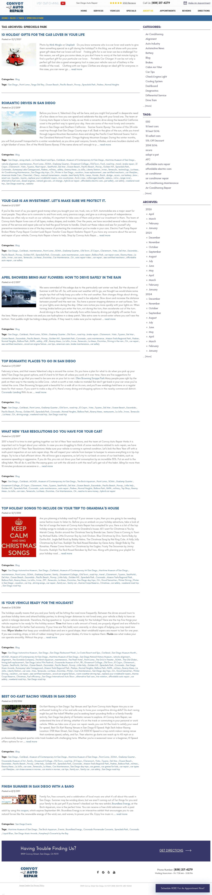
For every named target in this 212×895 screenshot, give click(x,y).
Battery (149, 53)
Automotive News (155, 48)
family (55, 574)
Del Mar (61, 167)
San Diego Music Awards (25, 833)
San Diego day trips (40, 172)
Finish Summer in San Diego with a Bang (38, 786)
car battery (126, 175)
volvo (116, 178)
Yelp (108, 873)
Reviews (186, 10)
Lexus (88, 175)
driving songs (22, 414)
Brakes (149, 62)
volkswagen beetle (95, 178)
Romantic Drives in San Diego (28, 103)
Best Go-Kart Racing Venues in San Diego (39, 696)
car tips (51, 344)
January (153, 228)
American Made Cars (11, 175)
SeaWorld (52, 167)
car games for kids (109, 766)
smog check (24, 160)
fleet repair (40, 167)
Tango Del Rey (37, 84)
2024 (149, 294)
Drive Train (151, 100)
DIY (44, 580)
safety (60, 169)
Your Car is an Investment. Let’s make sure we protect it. (54, 201)
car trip (28, 583)
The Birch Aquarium (86, 481)
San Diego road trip (15, 183)
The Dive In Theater (105, 659)
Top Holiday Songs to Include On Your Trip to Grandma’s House (60, 508)
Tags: (147, 114)
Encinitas (47, 257)
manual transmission (50, 175)
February (153, 223)
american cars (62, 344)
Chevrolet (27, 175)
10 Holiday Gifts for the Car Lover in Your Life (43, 34)
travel (118, 164)
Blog (13, 18)
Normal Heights (112, 84)
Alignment (151, 38)
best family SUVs (76, 175)
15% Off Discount (155, 140)
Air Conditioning (154, 34)
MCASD (33, 481)
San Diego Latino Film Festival (39, 662)
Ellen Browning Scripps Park (90, 378)
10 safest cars (153, 135)
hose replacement (93, 172)
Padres (100, 84)
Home (84, 10)
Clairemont (14, 167)
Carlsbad (60, 160)
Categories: (152, 27)
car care (18, 257)
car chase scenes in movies (28, 769)
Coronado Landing (11, 392)
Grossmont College (80, 164)
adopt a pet (152, 154)
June (151, 265)
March (152, 218)
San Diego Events (23, 824)
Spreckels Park (35, 18)
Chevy (36, 175)
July (151, 261)
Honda (95, 175)
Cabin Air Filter (154, 67)
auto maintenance (70, 255)
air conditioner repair (157, 178)
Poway (77, 84)
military (52, 169)
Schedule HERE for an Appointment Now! (182, 888)
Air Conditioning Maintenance (15, 172)
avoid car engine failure (35, 344)
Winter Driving (124, 580)
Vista (23, 167)
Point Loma (24, 84)
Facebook (98, 873)
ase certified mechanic (113, 172)
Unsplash (70, 44)
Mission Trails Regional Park (118, 338)
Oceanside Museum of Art (67, 662)
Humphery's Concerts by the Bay (53, 833)
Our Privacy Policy (37, 885)
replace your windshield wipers (42, 178)
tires (34, 671)
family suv (61, 583)
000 (148, 121)
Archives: (150, 202)
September (155, 251)
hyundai (15, 178)
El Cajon (95, 251)
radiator (30, 183)
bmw (135, 175)
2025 (149, 232)
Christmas (104, 583)
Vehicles (115, 10)
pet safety (109, 181)
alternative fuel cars (11, 181)
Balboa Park (97, 255)
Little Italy (128, 485)
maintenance (26, 164)
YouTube (114, 873)
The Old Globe (130, 659)
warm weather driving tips (88, 674)
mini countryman (65, 178)
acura (117, 175)
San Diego (13, 84)
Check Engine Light (156, 76)
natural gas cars (44, 181)
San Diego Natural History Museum (96, 657)
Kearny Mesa (70, 169)
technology (124, 169)
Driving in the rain (115, 341)
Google (103, 873)
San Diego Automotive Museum (22, 570)
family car (72, 583)
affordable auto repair (119, 676)
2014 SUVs (151, 145)
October (153, 247)
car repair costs (112, 255)
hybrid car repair (71, 181)
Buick (102, 175)
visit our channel (48, 3)
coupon (25, 810)
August (153, 256)
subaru (109, 178)
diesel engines (28, 181)
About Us (148, 10)
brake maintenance (80, 344)
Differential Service (156, 95)
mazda (64, 175)
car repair (97, 257)
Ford (102, 164)
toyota (24, 178)
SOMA (48, 164)
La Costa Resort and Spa (43, 160)
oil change (57, 181)
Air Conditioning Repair (158, 187)
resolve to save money (88, 491)
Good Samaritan (109, 580)
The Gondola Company (23, 659)
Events (61, 829)
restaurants (109, 411)
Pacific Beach (66, 84)
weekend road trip (38, 414)
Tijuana (30, 167)
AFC (148, 159)
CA (52, 172)
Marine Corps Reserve (88, 583)
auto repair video (83, 257)
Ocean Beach (52, 84)
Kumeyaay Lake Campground (26, 169)
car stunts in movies (51, 769)
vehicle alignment (10, 164)
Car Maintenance (61, 257)
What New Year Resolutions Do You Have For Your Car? (52, 431)
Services (98, 10)
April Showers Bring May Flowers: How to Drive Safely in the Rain (61, 277)
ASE (46, 341)
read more (76, 69)
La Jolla (81, 169)
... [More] (147, 106)
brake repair (128, 164)
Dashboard (152, 86)
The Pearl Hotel (76, 659)
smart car (6, 178)
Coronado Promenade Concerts (98, 829)
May (151, 270)
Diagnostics (152, 90)
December (154, 237)
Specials (131, 10)
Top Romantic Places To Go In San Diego (39, 361)
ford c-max (80, 178)
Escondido (132, 251)
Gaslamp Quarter (61, 164)
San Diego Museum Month (124, 653)
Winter (70, 671)
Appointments (167, 10)
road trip (110, 164)
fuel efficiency (33, 676)
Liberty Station (93, 169)
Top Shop (125, 488)
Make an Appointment (199, 3)
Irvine (104, 169)
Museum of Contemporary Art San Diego (85, 160)
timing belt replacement (13, 662)
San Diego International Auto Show (58, 676)
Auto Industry (153, 43)
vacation (79, 172)
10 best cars (152, 126)
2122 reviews (129, 3)
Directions (204, 10)
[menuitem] (84, 10)
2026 (149, 209)
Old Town (94, 164)
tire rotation (101, 676)
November (154, 242)
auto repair (85, 255)
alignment (6, 659)
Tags (21, 18)
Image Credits (24, 885)
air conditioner (153, 173)
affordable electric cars (92, 181)
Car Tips (150, 71)
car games (95, 766)
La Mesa (134, 169)
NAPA (32, 341)
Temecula (112, 169)
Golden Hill (108, 167)
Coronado (6, 169)
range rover (125, 178)
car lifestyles (131, 172)
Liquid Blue (8, 833)
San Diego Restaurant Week (63, 653)
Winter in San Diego (64, 172)
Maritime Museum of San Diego (119, 160)
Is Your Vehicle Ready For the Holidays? (37, 603)
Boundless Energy (121, 803)
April (151, 214)
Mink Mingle (55, 44)
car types (134, 766)
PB (81, 662)
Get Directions (171, 850)
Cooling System (154, 81)
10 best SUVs (152, 131)
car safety (119, 181)
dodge (110, 175)
